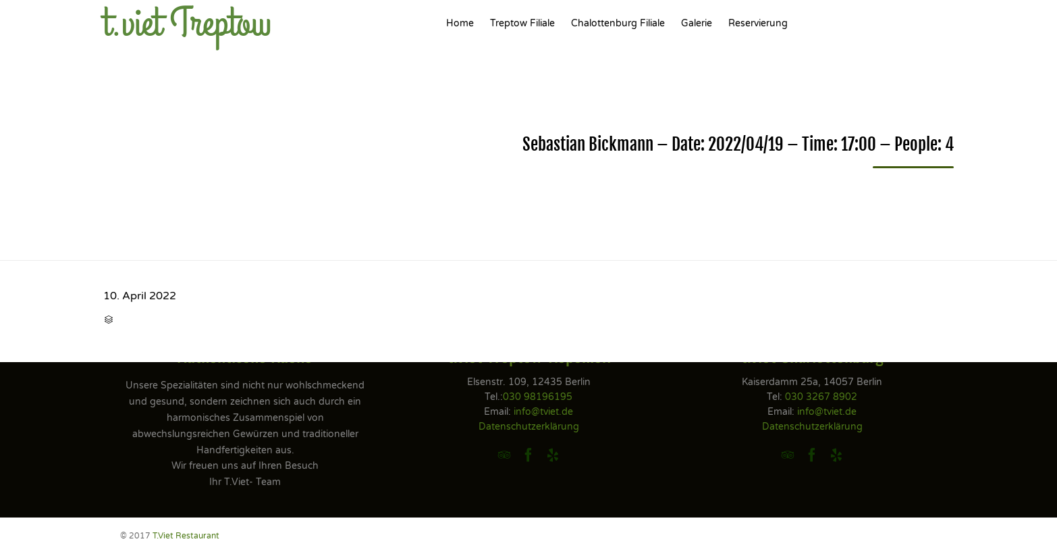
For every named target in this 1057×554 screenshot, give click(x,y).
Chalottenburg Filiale (618, 23)
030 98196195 (537, 397)
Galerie (696, 23)
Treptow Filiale (522, 23)
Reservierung (758, 23)
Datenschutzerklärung (529, 426)
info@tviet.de (543, 412)
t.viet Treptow (187, 24)
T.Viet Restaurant (186, 535)
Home (460, 23)
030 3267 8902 (821, 397)
